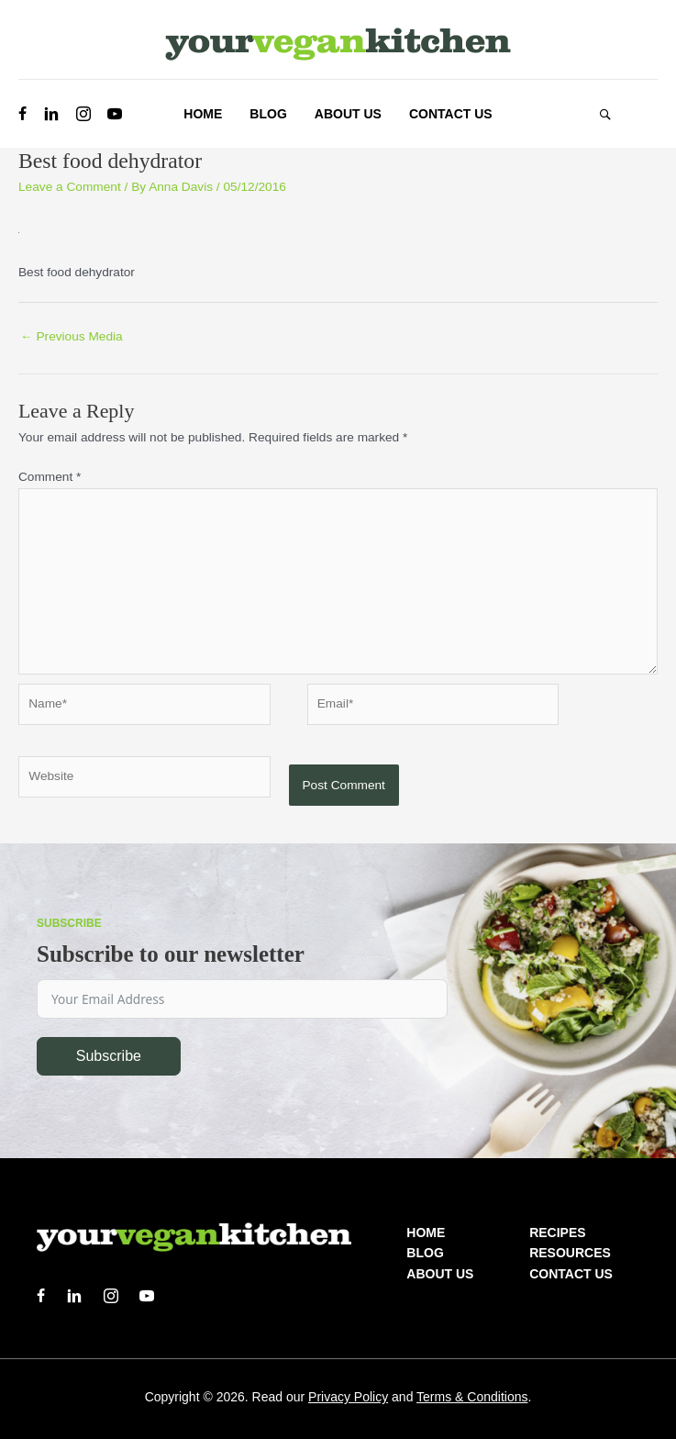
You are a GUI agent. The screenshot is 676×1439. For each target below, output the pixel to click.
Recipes (557, 1232)
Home (425, 1232)
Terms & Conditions (471, 1396)
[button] (605, 114)
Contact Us (571, 1273)
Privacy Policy (348, 1396)
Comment (49, 477)
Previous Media (71, 336)
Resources (570, 1252)
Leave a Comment (69, 187)
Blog (424, 1252)
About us (439, 1273)
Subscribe (108, 1056)
